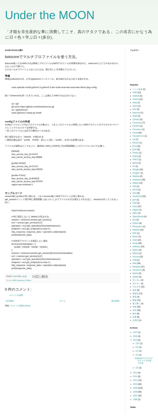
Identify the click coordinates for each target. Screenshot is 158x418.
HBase (135, 183)
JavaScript (137, 196)
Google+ (136, 173)
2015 (135, 336)
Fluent (135, 156)
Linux (134, 206)
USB (134, 260)
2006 (135, 399)
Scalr (134, 240)
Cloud (135, 133)
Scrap (135, 243)
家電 (134, 297)
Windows (136, 267)
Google (135, 169)
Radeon (135, 230)
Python (28, 280)
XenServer (137, 270)
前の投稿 (115, 301)
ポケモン (136, 283)
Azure (135, 106)
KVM (134, 203)
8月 (137, 347)
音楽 (134, 290)
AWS (15, 280)
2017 (135, 332)
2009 (135, 388)
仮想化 (135, 293)
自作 (134, 310)
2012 (135, 376)
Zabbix (135, 277)
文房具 (135, 320)
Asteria (135, 99)
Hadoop (135, 176)
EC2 (134, 146)
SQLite (135, 253)
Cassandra (137, 123)
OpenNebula (138, 216)
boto (134, 109)
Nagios (135, 210)
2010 (135, 384)
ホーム (63, 301)
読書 (134, 317)
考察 (134, 307)
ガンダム (136, 280)
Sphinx (135, 250)
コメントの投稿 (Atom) (20, 306)
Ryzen (135, 236)
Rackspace (137, 226)
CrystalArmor (138, 136)
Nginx (135, 213)
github (135, 163)
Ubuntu (135, 257)
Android (135, 96)
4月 (137, 355)
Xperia (135, 273)
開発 (134, 300)
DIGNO (135, 143)
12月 (137, 343)
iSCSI (135, 190)
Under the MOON (50, 15)
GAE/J (135, 159)
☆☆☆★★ (137, 89)
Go (133, 166)
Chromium (137, 129)
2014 (135, 340)
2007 (135, 396)
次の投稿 (10, 301)
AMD (134, 92)
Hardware (136, 180)
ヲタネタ (136, 287)
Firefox (135, 153)
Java (134, 193)
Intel (134, 186)
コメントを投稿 (16, 295)
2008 (135, 392)
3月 (137, 368)
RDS (134, 233)
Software (136, 246)
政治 (134, 313)
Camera (136, 119)
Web (134, 263)
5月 (137, 351)
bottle (134, 116)
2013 (135, 373)
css (133, 139)
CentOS (136, 126)
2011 (135, 380)
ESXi (134, 149)
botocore (21, 280)
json (134, 200)
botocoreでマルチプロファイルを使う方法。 (144, 360)
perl (134, 220)
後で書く (136, 303)
